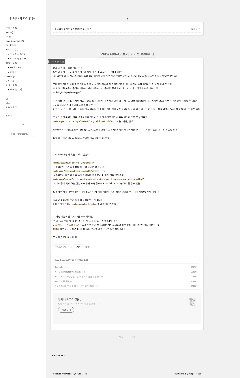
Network (10, 76)
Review (10, 32)
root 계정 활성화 (62, 281)
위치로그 (10, 111)
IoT (8, 37)
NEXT (133, 337)
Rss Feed (55, 374)
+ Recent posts (58, 355)
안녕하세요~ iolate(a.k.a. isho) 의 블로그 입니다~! (79, 303)
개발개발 (12, 63)
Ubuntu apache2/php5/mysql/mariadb (68, 272)
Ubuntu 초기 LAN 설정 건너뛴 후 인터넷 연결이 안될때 (77, 276)
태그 (8, 103)
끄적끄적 (11, 28)
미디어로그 (11, 107)
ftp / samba (59, 267)
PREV (121, 337)
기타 (14, 72)
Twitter (64, 374)
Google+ (85, 374)
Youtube (78, 374)
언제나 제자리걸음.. (23, 18)
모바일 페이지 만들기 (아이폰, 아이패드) (73, 29)
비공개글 (11, 85)
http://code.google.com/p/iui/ (68, 92)
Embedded (12, 49)
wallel (200, 374)
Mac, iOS (11, 45)
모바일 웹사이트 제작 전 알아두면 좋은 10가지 (75, 286)
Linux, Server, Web (15, 41)
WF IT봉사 (16, 89)
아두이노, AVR (18, 54)
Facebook (70, 374)
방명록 (9, 116)
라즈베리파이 (18, 58)
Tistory (185, 374)
